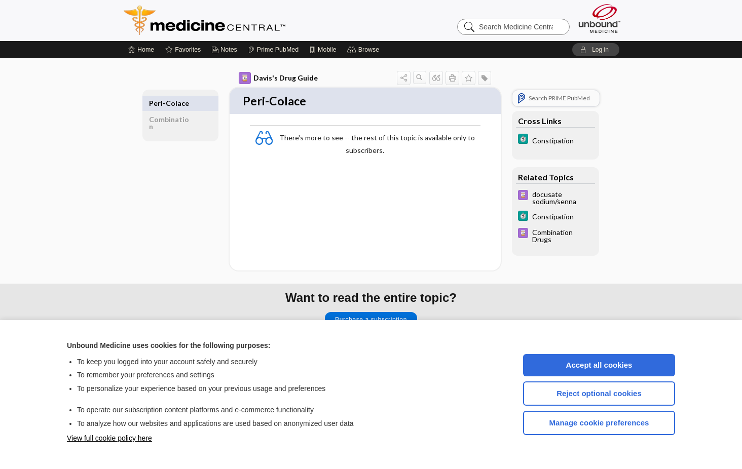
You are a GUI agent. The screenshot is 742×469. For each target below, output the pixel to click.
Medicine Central (249, 20)
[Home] (141, 49)
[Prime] (273, 49)
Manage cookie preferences (599, 422)
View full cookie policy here (109, 438)
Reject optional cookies (599, 393)
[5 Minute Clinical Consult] (555, 140)
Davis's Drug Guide (278, 78)
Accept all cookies (599, 365)
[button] (364, 49)
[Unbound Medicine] (599, 18)
